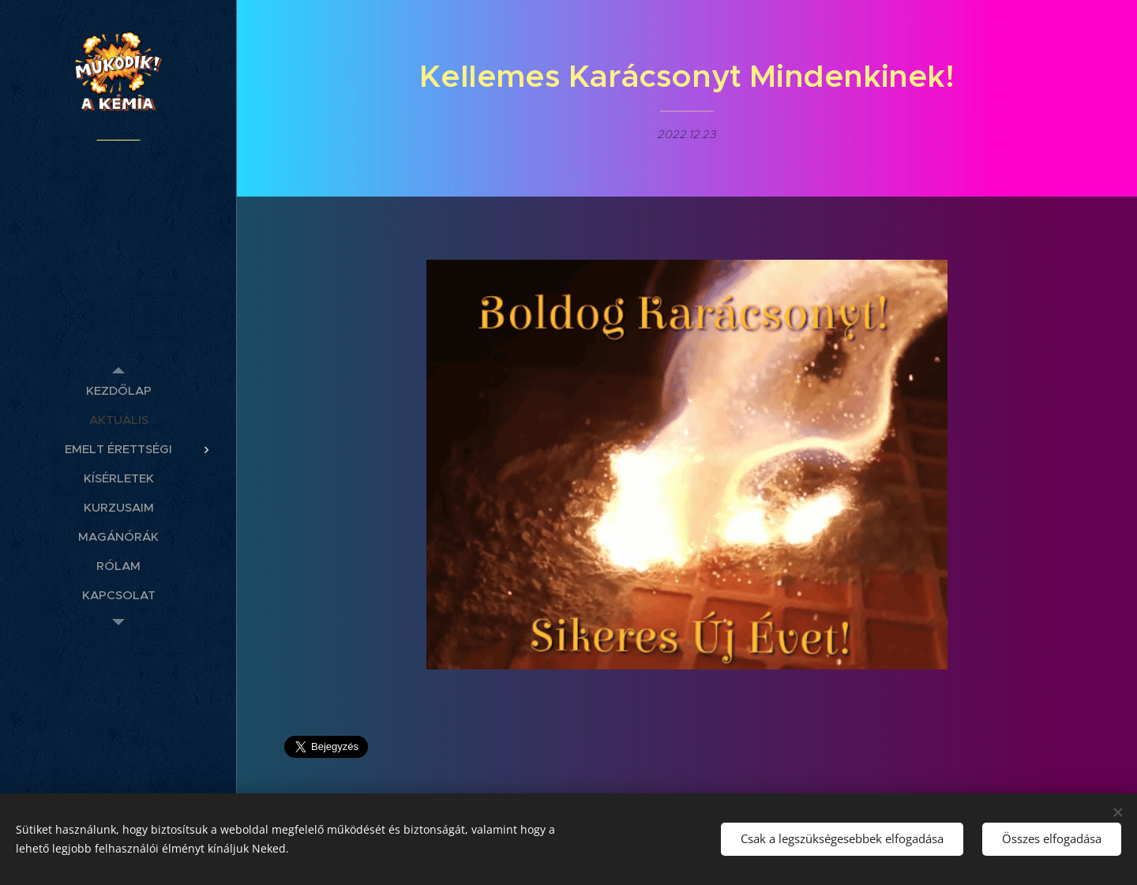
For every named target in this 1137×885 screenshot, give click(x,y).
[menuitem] (118, 390)
